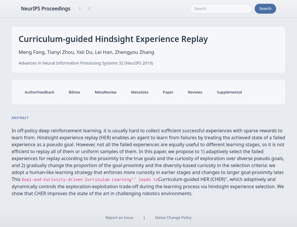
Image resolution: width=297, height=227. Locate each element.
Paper (168, 92)
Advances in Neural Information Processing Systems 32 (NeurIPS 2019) (86, 63)
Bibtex (74, 92)
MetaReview (106, 92)
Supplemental (229, 92)
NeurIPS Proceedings (45, 8)
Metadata (139, 92)
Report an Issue (119, 217)
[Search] (221, 9)
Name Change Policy (173, 217)
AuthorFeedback (39, 92)
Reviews (195, 92)
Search (265, 8)
